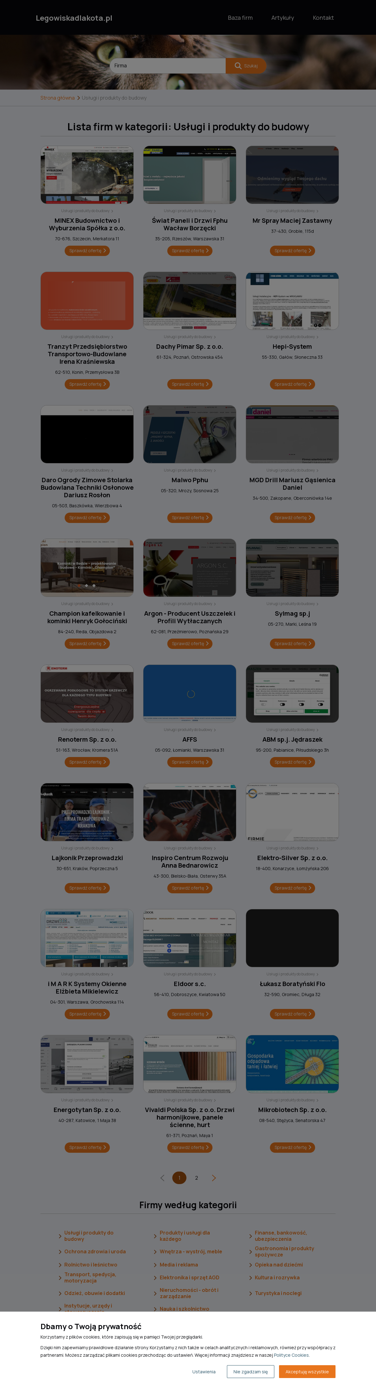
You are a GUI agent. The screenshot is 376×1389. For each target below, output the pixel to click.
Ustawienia (204, 1372)
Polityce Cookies (291, 1355)
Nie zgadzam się (251, 1372)
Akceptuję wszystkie (307, 1372)
